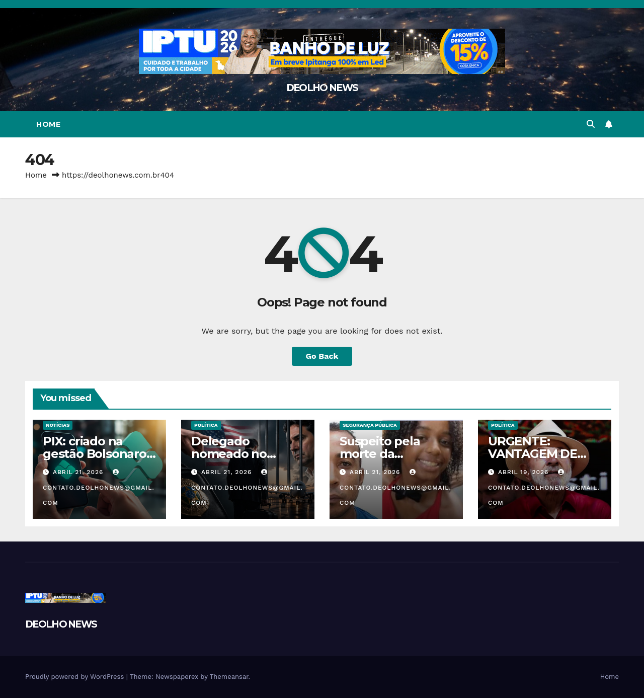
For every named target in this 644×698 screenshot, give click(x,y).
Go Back (322, 356)
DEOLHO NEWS (322, 88)
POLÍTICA (206, 425)
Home (48, 124)
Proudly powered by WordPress (75, 676)
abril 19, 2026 (524, 472)
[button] (591, 124)
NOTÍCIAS (57, 425)
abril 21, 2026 (79, 472)
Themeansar (229, 676)
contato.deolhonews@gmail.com (98, 487)
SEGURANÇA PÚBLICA (370, 425)
